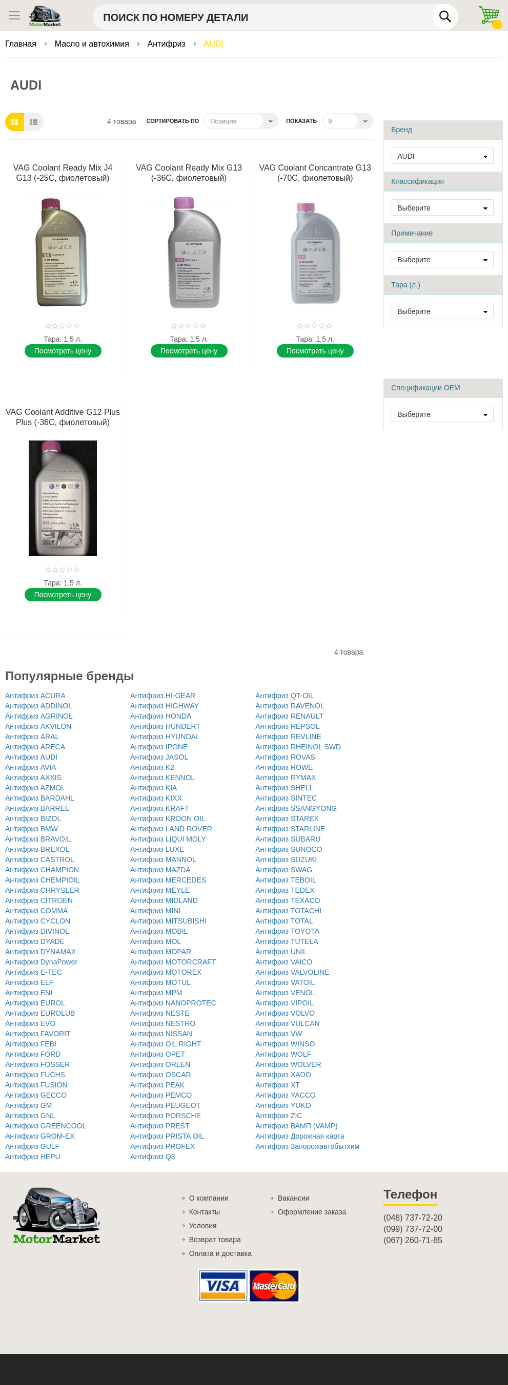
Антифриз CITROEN (39, 900)
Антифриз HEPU (32, 1156)
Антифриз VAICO (283, 962)
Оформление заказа (312, 1212)
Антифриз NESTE (159, 1013)
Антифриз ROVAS (285, 757)
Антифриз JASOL (159, 757)
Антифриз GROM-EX (40, 1136)
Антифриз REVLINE (288, 736)
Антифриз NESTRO (162, 1023)
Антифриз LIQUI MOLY (168, 839)
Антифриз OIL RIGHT (165, 1044)
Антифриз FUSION (36, 1085)
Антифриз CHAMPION (42, 870)
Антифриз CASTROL (39, 859)
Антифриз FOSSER (37, 1064)
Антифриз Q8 (152, 1156)
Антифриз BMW (31, 829)
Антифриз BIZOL (33, 818)
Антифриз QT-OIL (284, 695)
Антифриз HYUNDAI (164, 736)
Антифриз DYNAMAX (40, 952)
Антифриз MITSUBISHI (168, 921)
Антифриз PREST (159, 1126)
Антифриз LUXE (157, 849)
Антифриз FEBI (30, 1044)
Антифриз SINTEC (286, 798)
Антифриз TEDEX (284, 890)
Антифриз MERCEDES (168, 880)
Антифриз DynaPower (41, 962)
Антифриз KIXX (156, 798)
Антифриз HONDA (160, 716)
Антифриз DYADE (35, 941)
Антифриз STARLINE (290, 829)
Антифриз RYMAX (285, 777)
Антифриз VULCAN (287, 1023)
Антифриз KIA (153, 788)
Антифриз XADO (283, 1075)
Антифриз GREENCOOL (45, 1126)
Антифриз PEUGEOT (165, 1105)
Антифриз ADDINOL (38, 706)
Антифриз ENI (28, 993)
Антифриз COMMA (36, 911)
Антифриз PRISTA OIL (167, 1136)
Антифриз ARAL (32, 736)
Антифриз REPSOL (287, 726)
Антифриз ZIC (278, 1115)
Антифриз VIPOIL (284, 1003)
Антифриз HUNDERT (165, 726)
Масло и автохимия (93, 43)
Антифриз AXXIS (33, 777)
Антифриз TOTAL (284, 921)
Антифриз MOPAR (160, 952)
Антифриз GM (28, 1105)
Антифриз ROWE (284, 767)
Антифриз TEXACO (287, 900)
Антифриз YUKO (283, 1105)
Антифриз (168, 43)
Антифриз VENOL (285, 993)
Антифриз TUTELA (286, 941)
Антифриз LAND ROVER (171, 829)
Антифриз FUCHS (35, 1075)
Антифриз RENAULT (289, 716)
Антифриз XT (277, 1085)
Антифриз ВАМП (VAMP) (296, 1126)
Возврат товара (215, 1239)
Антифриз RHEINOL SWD (298, 747)
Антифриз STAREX (287, 818)
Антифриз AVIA (30, 767)
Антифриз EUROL (35, 1003)
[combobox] (275, 17)
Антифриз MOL (155, 941)
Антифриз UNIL (281, 952)
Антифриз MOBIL (159, 931)
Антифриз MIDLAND (164, 900)
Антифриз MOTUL (160, 982)
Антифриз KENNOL (162, 777)
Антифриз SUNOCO (288, 849)
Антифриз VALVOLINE (292, 972)
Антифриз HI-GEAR (162, 695)
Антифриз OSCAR (160, 1075)
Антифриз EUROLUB (40, 1013)
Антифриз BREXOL (37, 849)
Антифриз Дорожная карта (299, 1136)
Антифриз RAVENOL (289, 706)
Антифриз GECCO (36, 1095)
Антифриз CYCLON (37, 921)
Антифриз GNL (30, 1115)
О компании (209, 1198)
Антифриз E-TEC (33, 972)
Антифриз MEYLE (160, 890)
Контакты (204, 1212)
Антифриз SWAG (283, 870)
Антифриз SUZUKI (286, 859)
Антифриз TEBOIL (285, 880)
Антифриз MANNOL (163, 859)
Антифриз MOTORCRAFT (173, 962)
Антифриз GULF (32, 1146)
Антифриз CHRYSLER (42, 890)
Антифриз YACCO (285, 1095)
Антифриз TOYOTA (287, 931)
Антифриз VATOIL (285, 982)
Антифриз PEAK (157, 1085)
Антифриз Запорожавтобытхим (307, 1146)
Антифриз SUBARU (287, 839)
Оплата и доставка (220, 1253)
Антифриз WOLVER (288, 1064)
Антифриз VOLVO (285, 1013)
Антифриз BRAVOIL (38, 839)
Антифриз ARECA (35, 747)
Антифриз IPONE (159, 747)
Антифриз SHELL (284, 788)
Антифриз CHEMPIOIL (42, 880)
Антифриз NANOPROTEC (173, 1003)
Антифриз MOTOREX (165, 972)
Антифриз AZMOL (35, 788)
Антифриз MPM (156, 993)
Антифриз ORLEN (160, 1064)
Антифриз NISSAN (161, 1034)
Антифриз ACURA (35, 695)
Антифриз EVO (30, 1023)
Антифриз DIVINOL (37, 931)
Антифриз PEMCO (161, 1095)
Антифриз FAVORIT (38, 1034)
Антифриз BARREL (37, 808)
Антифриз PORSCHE (165, 1115)
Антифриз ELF (29, 982)
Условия (203, 1226)
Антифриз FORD (32, 1054)
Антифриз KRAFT (159, 808)
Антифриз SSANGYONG (296, 808)
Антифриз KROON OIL (168, 818)
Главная (21, 43)
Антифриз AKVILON (38, 726)
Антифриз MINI (155, 911)
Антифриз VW (278, 1034)
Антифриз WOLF (283, 1054)
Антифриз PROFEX (162, 1146)
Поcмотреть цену (62, 351)
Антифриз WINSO (285, 1044)
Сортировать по (172, 121)
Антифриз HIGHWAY (164, 706)
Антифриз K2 (152, 767)
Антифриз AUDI (31, 757)
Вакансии (294, 1198)
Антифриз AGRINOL (39, 716)
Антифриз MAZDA (160, 870)
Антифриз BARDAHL (39, 798)
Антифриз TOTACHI (288, 911)
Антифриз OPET (157, 1054)
